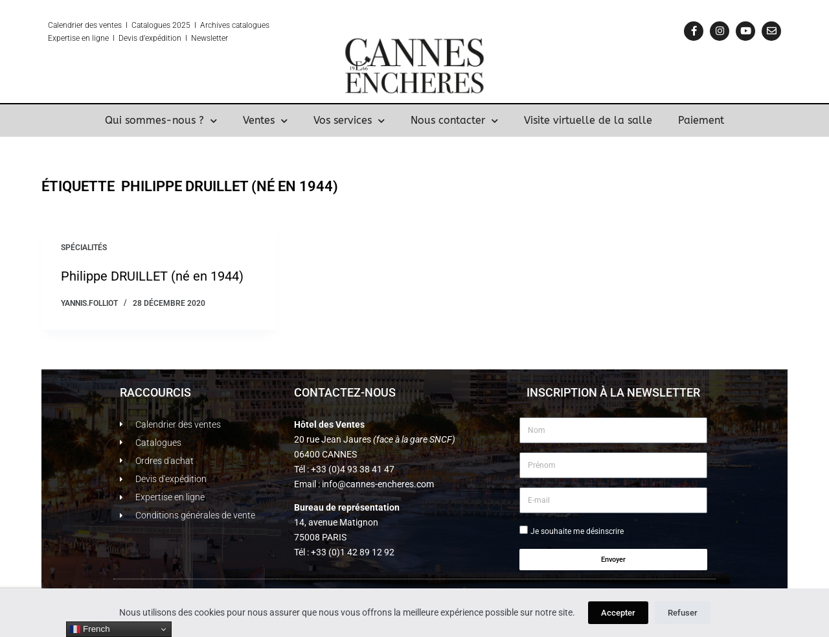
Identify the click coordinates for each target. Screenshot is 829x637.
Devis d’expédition (150, 38)
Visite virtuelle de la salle (588, 120)
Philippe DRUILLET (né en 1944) (152, 276)
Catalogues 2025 (160, 25)
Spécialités (84, 247)
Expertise (64, 38)
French (89, 629)
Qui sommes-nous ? (161, 120)
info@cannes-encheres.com (378, 484)
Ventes (265, 120)
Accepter (618, 613)
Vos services (349, 120)
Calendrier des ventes (85, 25)
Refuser (683, 613)
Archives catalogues (234, 25)
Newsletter (209, 38)
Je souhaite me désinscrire (577, 531)
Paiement (701, 120)
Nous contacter (454, 120)
